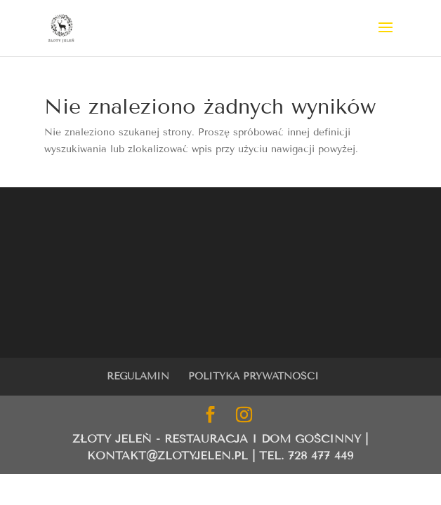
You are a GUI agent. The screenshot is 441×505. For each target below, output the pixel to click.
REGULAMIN (138, 376)
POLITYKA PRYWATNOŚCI (253, 376)
